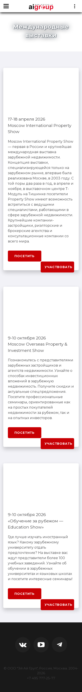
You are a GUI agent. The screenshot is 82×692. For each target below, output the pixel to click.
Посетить (24, 256)
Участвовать (58, 267)
